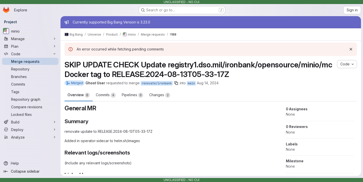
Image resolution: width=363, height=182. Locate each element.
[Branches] (30, 76)
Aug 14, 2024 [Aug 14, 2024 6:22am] (208, 83)
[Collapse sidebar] (30, 171)
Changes (159, 95)
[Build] (30, 121)
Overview (79, 95)
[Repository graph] (30, 99)
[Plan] (30, 46)
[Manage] (30, 38)
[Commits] (30, 84)
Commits (106, 95)
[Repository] (30, 68)
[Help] (30, 163)
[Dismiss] (351, 49)
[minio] (30, 31)
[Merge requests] (30, 61)
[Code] (30, 53)
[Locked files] (30, 114)
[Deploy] (30, 129)
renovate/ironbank (157, 83)
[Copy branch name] (176, 83)
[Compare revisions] (30, 106)
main (191, 83)
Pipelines (132, 95)
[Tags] (30, 91)
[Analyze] (30, 137)
